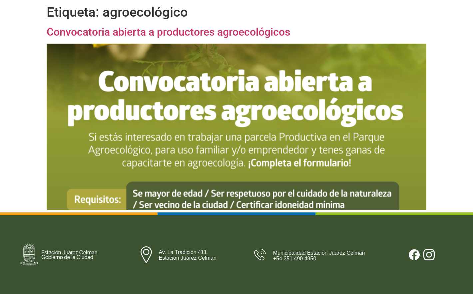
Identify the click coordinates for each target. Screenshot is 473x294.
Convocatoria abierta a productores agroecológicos (168, 32)
